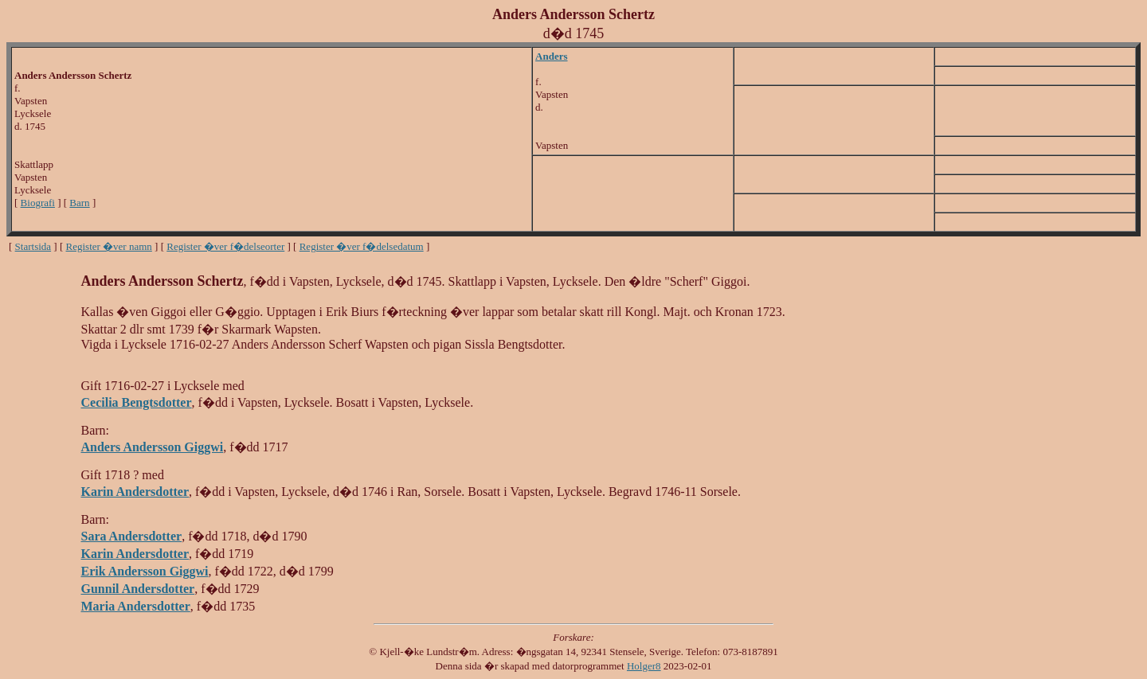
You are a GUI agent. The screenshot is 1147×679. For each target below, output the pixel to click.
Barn (79, 203)
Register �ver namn (109, 246)
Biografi (38, 203)
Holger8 (644, 666)
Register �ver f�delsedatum (361, 246)
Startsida (33, 246)
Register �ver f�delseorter (225, 246)
